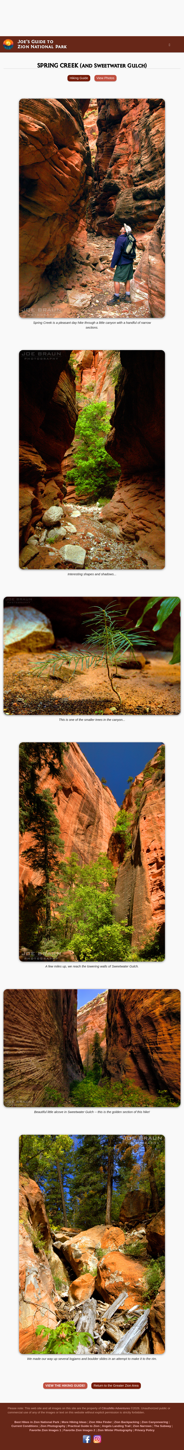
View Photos (105, 78)
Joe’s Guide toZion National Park (42, 44)
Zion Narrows (142, 1426)
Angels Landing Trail (116, 1426)
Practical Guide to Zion (83, 1426)
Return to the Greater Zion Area (116, 1385)
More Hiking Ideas (74, 1422)
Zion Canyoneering (155, 1422)
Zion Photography (52, 1426)
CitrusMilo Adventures (116, 1408)
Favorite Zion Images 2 (79, 1430)
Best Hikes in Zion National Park (36, 1422)
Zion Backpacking (126, 1422)
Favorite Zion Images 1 (45, 1430)
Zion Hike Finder (100, 1422)
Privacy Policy (144, 1430)
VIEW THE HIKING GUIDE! (65, 1385)
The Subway (162, 1426)
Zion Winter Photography (114, 1430)
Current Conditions (24, 1426)
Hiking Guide (79, 78)
